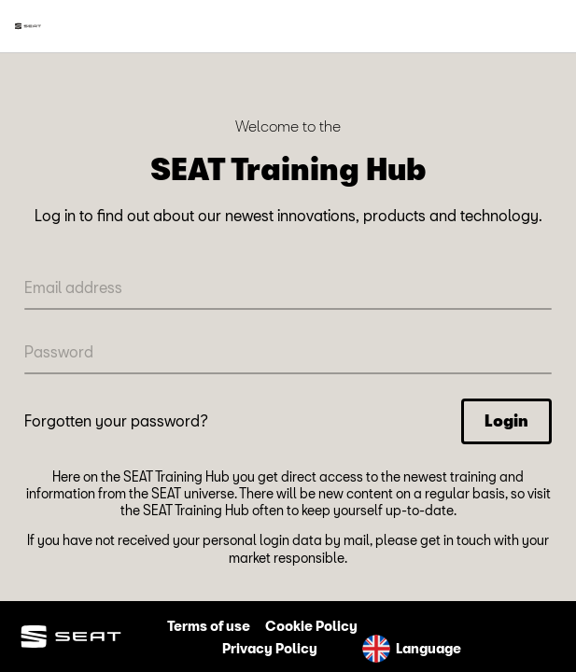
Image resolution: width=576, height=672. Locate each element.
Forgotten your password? (116, 420)
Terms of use (208, 626)
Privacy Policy (269, 648)
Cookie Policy (311, 626)
